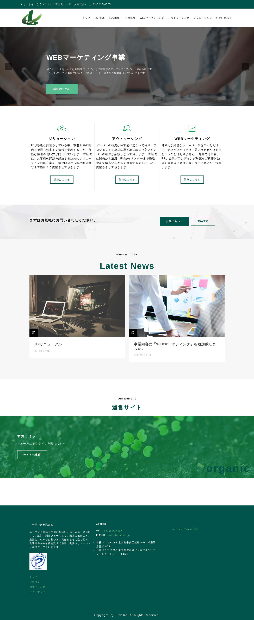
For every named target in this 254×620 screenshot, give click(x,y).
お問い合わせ (224, 17)
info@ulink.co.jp (119, 535)
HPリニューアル (54, 343)
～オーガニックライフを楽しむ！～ (48, 444)
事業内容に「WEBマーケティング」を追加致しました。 (170, 345)
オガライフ (35, 437)
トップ (86, 17)
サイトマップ (37, 592)
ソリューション (202, 17)
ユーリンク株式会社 (185, 528)
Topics (99, 17)
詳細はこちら (62, 89)
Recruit (115, 17)
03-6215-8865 (102, 4)
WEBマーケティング (152, 17)
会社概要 (130, 17)
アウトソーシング (178, 17)
